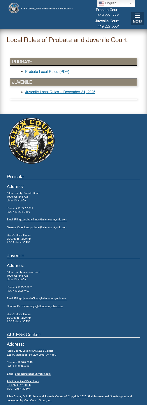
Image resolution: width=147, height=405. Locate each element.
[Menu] (137, 18)
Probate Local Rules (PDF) (47, 71)
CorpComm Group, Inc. (38, 400)
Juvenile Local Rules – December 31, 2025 (60, 91)
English (107, 3)
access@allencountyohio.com (33, 373)
